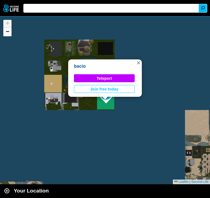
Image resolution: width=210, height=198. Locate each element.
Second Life (12, 8)
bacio (80, 66)
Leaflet (181, 182)
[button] (138, 62)
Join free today (104, 89)
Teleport (104, 78)
